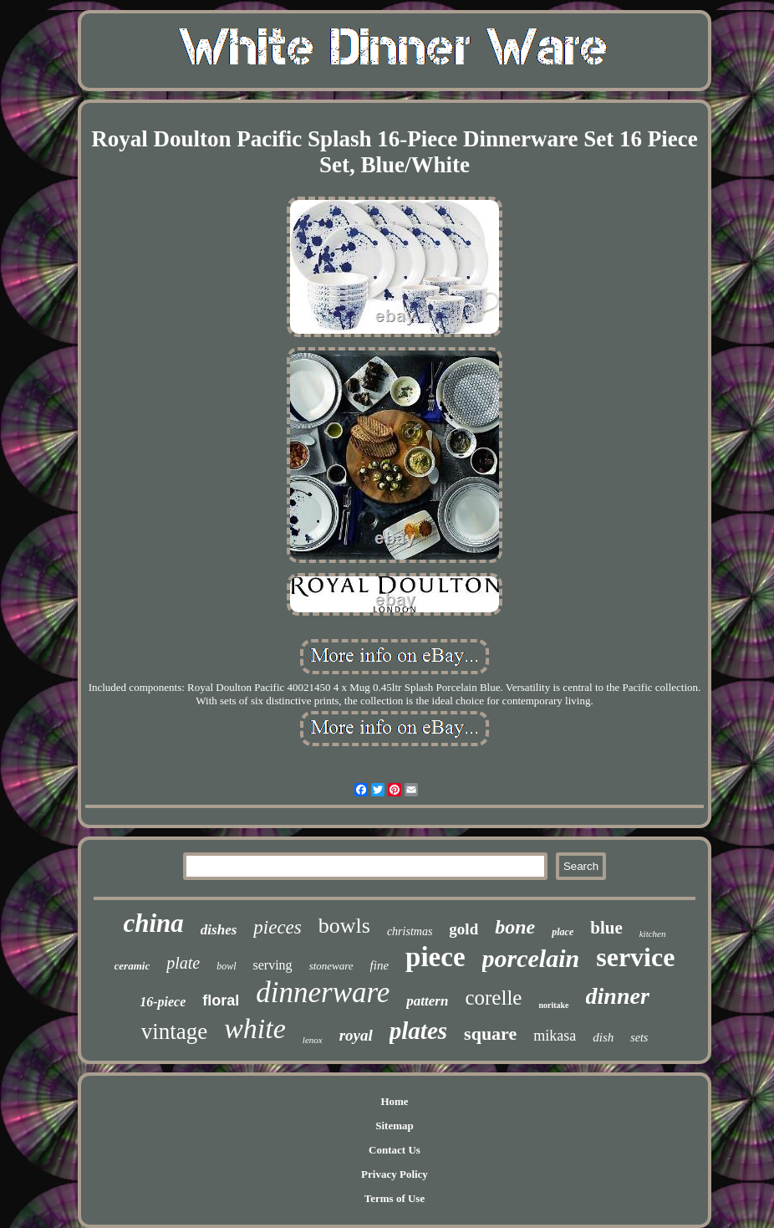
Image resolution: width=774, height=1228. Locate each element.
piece (435, 957)
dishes (219, 930)
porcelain (531, 958)
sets (639, 1037)
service (635, 957)
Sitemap (394, 1125)
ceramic (132, 965)
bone (515, 927)
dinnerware (323, 992)
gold (463, 929)
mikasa (554, 1035)
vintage (174, 1031)
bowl (226, 966)
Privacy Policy (394, 1174)
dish (603, 1037)
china (153, 923)
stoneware (331, 965)
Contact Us (394, 1150)
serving (273, 965)
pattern (427, 1001)
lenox (313, 1040)
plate (183, 963)
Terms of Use (394, 1198)
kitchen (652, 934)
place (562, 932)
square (490, 1033)
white (255, 1028)
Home (394, 1101)
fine (380, 965)
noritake (553, 1005)
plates (418, 1030)
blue (606, 928)
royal (356, 1035)
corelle (493, 997)
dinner (617, 996)
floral (220, 1000)
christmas (409, 931)
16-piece (163, 1002)
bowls (344, 925)
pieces (277, 927)
